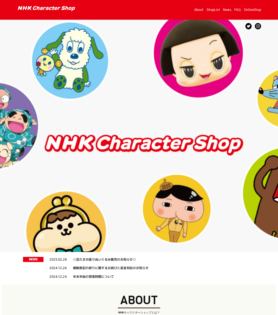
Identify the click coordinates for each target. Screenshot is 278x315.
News (227, 9)
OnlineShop (252, 9)
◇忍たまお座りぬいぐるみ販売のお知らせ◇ (104, 259)
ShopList (213, 9)
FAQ (237, 9)
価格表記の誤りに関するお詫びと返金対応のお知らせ (111, 268)
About (198, 9)
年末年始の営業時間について (93, 276)
